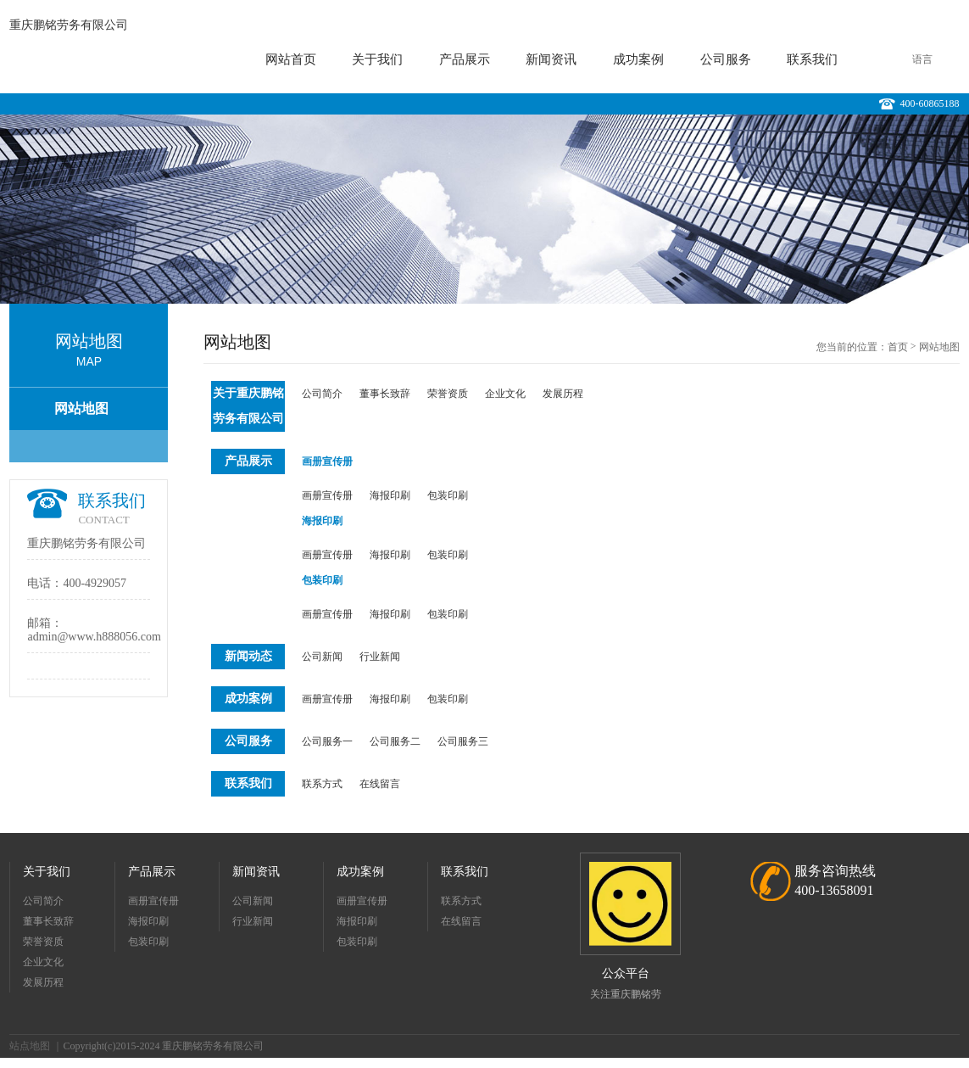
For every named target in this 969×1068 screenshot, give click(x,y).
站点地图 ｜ (36, 1046)
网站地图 (81, 408)
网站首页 (290, 59)
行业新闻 (379, 657)
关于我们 (377, 59)
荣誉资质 (447, 394)
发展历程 (563, 394)
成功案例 (638, 59)
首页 (898, 347)
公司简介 (322, 394)
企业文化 (505, 394)
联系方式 (322, 784)
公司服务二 (395, 741)
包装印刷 (447, 495)
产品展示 (464, 59)
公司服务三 (462, 741)
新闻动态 (248, 656)
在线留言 (379, 784)
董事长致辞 (384, 394)
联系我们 (812, 59)
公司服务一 (327, 741)
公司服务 (725, 59)
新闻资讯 (551, 59)
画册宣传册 (327, 461)
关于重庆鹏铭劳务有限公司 (248, 406)
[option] (484, 209)
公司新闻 (322, 657)
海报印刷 (390, 495)
